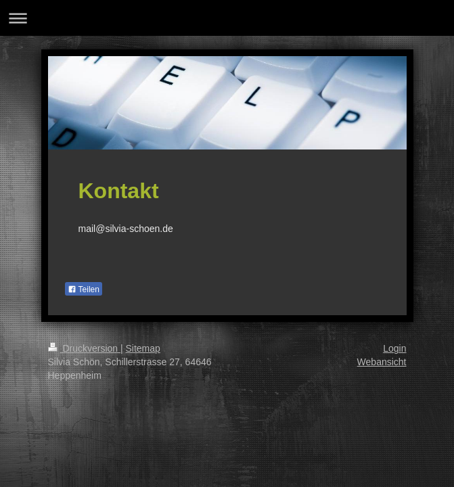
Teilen (83, 289)
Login (394, 348)
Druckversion (84, 348)
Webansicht (382, 361)
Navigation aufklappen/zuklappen (227, 17)
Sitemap (143, 348)
